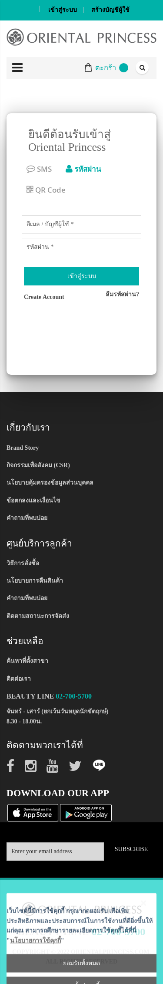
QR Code (46, 190)
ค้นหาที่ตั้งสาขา (27, 661)
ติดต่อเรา (19, 678)
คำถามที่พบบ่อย (27, 518)
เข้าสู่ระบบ (62, 10)
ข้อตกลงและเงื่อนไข (33, 500)
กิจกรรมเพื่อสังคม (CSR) (38, 465)
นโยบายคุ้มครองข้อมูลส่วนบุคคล (50, 482)
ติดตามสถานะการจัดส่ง (38, 616)
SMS (39, 169)
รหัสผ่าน (83, 169)
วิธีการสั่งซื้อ (23, 563)
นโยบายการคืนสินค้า (35, 580)
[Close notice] (143, 977)
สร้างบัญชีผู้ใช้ (110, 10)
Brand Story (23, 447)
